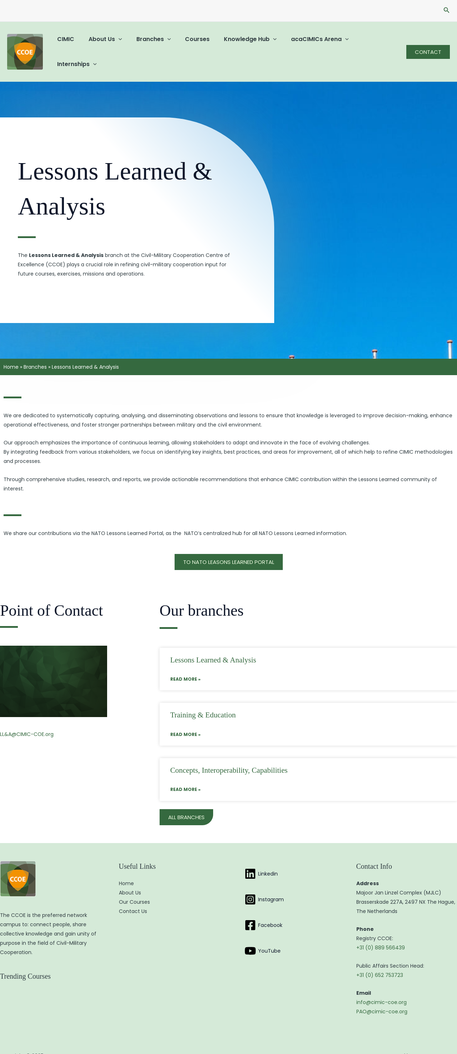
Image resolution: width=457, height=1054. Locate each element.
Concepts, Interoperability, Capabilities (229, 756)
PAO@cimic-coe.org (381, 997)
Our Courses (134, 887)
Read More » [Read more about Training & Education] (185, 720)
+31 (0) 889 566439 (380, 933)
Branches (146, 44)
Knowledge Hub (237, 44)
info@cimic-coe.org (381, 988)
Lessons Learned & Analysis (213, 645)
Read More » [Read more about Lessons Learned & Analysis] (185, 665)
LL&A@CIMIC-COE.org (27, 719)
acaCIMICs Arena (304, 44)
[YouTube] (262, 936)
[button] (446, 11)
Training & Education (203, 700)
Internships (364, 44)
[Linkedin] (261, 859)
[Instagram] (264, 885)
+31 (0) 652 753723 (379, 960)
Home (11, 352)
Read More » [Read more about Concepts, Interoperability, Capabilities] (185, 775)
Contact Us (133, 897)
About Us (101, 44)
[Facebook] (263, 911)
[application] (114, 44)
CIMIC (64, 44)
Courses (187, 44)
